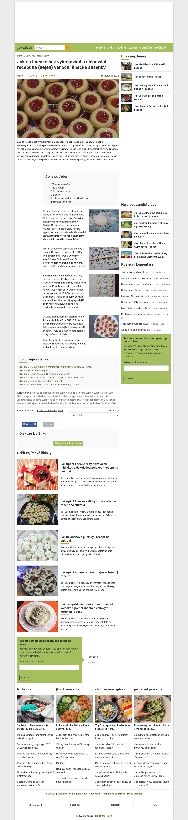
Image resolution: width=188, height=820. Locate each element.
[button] (68, 108)
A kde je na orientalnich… (133, 329)
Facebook (93, 656)
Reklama (82, 793)
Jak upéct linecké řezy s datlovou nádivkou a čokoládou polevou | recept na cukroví (89, 467)
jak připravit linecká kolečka (74, 403)
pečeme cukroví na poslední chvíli (50, 399)
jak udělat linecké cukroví (80, 392)
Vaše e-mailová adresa (31, 661)
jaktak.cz (51, 793)
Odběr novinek (35, 805)
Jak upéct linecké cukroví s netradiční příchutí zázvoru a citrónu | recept (55, 367)
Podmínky (107, 793)
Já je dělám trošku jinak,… (134, 323)
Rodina (121, 47)
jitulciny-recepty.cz (69, 689)
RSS (154, 804)
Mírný (20, 75)
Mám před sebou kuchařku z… (136, 308)
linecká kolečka (96, 403)
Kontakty (62, 793)
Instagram (93, 662)
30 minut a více (47, 75)
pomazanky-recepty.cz (150, 689)
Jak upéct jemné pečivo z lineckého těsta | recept (44, 374)
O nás (72, 793)
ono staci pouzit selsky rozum (136, 278)
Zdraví (133, 47)
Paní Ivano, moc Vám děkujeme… (137, 314)
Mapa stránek (134, 793)
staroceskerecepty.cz (110, 689)
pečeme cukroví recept (80, 399)
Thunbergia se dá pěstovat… (135, 272)
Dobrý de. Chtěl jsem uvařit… (135, 302)
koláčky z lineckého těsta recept (58, 396)
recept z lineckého (32, 396)
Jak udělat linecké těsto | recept (35, 370)
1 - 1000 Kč (31, 75)
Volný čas (146, 47)
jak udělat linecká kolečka (46, 403)
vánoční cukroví (103, 396)
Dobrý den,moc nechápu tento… (137, 284)
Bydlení (100, 47)
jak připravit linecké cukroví (53, 392)
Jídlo (111, 47)
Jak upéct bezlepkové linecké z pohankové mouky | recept (49, 384)
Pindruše (60, 763)
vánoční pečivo (24, 399)
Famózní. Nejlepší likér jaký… (135, 296)
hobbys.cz (24, 689)
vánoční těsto (111, 403)
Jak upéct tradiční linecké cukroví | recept (40, 381)
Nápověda (94, 793)
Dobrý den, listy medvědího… (136, 290)
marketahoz (31, 410)
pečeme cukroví (100, 399)
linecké (35, 392)
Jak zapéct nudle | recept (148, 76)
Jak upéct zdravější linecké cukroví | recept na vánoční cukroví (51, 377)
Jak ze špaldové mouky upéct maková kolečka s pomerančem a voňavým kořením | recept (87, 608)
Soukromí (120, 793)
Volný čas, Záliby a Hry (37, 56)
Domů (20, 56)
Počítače (161, 47)
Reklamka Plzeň (103, 815)
